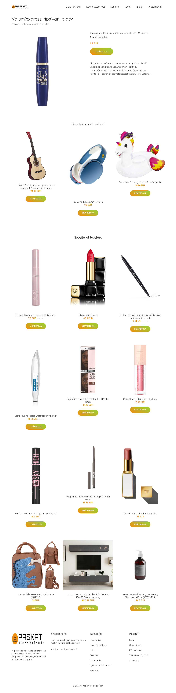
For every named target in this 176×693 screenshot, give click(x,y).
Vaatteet (94, 673)
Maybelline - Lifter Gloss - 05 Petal (140, 401)
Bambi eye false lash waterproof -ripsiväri (36, 418)
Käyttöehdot (135, 652)
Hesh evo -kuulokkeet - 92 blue (88, 204)
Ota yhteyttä (135, 647)
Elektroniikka (73, 8)
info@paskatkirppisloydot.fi (64, 651)
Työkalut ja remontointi (101, 668)
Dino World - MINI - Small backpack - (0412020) (36, 598)
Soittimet (115, 8)
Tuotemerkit (155, 8)
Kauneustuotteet (95, 8)
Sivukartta (134, 663)
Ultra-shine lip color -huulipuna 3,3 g (140, 516)
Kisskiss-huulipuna (88, 317)
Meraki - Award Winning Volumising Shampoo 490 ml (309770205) (140, 598)
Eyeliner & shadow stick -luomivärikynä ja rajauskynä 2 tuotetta (140, 319)
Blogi (139, 8)
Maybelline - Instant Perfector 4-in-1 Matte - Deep (88, 403)
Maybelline (143, 35)
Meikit (134, 35)
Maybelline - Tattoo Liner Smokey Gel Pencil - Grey (88, 500)
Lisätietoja (102, 54)
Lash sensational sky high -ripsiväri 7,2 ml (35, 516)
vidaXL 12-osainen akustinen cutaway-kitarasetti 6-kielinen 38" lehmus (35, 189)
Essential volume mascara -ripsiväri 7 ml (36, 317)
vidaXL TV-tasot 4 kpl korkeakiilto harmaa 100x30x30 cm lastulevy (88, 598)
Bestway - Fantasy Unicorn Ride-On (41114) (140, 184)
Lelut (128, 8)
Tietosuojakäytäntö (138, 657)
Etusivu (15, 26)
